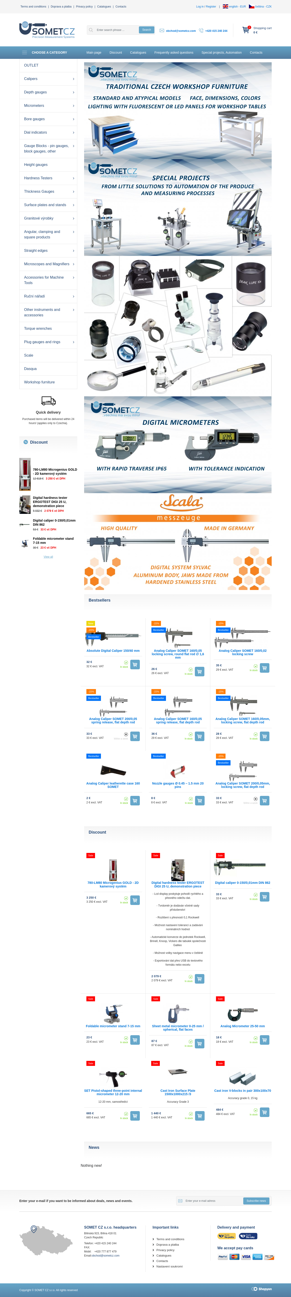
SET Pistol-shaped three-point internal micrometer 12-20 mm (113, 1092)
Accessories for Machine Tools (44, 280)
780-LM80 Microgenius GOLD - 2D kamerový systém (113, 884)
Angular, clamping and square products (42, 234)
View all (48, 556)
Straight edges (36, 250)
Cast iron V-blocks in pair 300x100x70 (242, 1090)
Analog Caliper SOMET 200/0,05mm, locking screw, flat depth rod (243, 785)
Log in (200, 6)
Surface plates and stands (45, 205)
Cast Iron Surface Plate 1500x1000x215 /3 (178, 1092)
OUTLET (31, 65)
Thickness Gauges (39, 191)
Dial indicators (35, 132)
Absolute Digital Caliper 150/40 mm (113, 650)
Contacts (120, 6)
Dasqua (30, 369)
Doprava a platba (61, 6)
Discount (116, 52)
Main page (94, 52)
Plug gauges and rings (42, 342)
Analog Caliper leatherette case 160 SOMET (113, 785)
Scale (28, 355)
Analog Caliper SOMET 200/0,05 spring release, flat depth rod (113, 720)
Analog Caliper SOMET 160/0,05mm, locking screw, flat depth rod (243, 720)
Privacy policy (84, 6)
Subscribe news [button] (256, 1200)
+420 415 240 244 (216, 30)
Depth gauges (35, 92)
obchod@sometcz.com (181, 30)
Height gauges (36, 165)
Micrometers (34, 105)
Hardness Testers (38, 178)
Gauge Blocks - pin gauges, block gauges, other (46, 148)
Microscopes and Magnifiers (46, 264)
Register (211, 6)
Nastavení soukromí (169, 1266)
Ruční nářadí (34, 296)
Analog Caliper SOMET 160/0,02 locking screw (243, 652)
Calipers (31, 79)
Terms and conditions (33, 6)
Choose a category (44, 52)
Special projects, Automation (221, 52)
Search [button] (146, 29)
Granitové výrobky (38, 218)
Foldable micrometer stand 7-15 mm (113, 1026)
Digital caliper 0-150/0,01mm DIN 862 (242, 883)
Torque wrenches (38, 328)
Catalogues (104, 6)
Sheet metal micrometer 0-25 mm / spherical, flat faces (178, 1027)
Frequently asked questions (173, 52)
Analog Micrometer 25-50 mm (243, 1026)
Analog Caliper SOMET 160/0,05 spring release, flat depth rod (178, 720)
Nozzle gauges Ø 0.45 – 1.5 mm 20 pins (177, 785)
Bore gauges (34, 119)
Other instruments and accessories (42, 312)
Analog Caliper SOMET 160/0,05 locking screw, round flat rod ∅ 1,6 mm (178, 654)
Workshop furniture (39, 382)
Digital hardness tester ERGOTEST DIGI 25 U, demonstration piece (50, 502)
